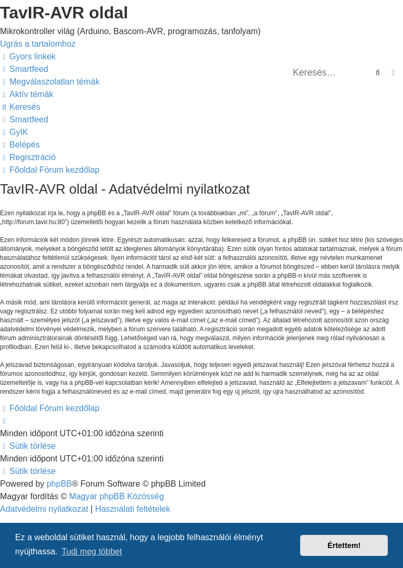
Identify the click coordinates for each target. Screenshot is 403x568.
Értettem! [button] (343, 545)
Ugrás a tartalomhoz (38, 43)
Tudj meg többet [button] (91, 551)
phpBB (59, 483)
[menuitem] (24, 69)
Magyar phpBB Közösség (116, 496)
